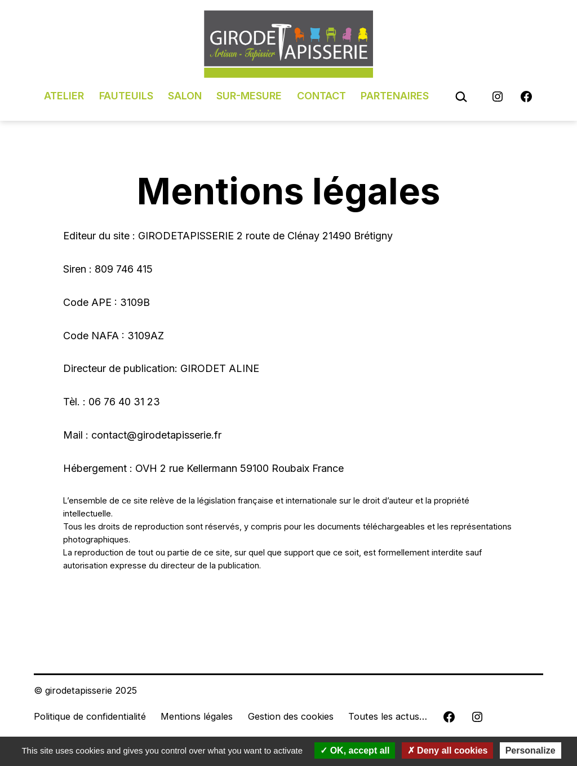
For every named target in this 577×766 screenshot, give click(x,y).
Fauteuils (126, 96)
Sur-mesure (249, 96)
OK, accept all (354, 750)
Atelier (64, 96)
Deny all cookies (447, 750)
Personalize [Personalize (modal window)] (530, 750)
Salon (185, 96)
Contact (321, 96)
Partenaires (395, 96)
